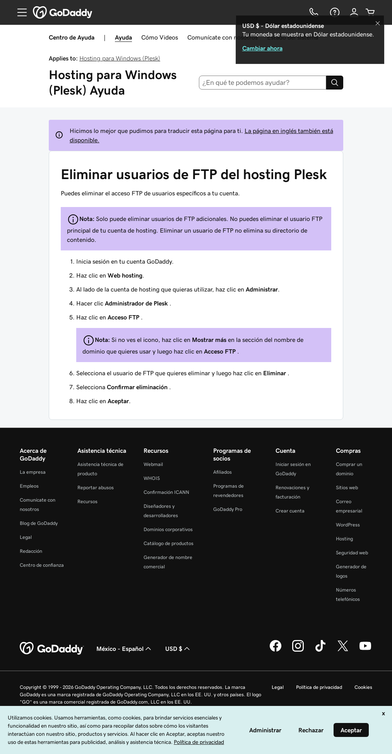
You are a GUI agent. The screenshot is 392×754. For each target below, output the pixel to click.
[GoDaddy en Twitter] (343, 650)
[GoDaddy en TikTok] (320, 650)
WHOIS (152, 478)
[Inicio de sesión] (354, 12)
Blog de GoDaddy (39, 523)
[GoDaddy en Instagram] (298, 650)
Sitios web (347, 487)
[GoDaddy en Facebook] (275, 650)
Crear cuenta (290, 510)
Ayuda (123, 37)
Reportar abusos (95, 487)
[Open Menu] (19, 12)
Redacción (31, 551)
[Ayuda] (334, 12)
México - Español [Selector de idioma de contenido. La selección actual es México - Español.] (124, 648)
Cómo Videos (159, 37)
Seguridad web (352, 552)
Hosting (344, 538)
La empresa (33, 471)
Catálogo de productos (168, 543)
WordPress (348, 524)
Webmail (153, 464)
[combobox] (262, 82)
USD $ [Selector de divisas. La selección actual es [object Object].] (178, 648)
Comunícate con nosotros (222, 37)
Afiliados (222, 471)
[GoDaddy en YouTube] (365, 650)
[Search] (334, 83)
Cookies (363, 687)
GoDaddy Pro (227, 509)
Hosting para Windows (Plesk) (119, 58)
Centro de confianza (42, 565)
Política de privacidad (319, 687)
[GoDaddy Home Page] (52, 648)
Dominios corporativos (168, 529)
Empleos (29, 485)
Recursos (87, 501)
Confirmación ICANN (166, 492)
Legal (26, 537)
